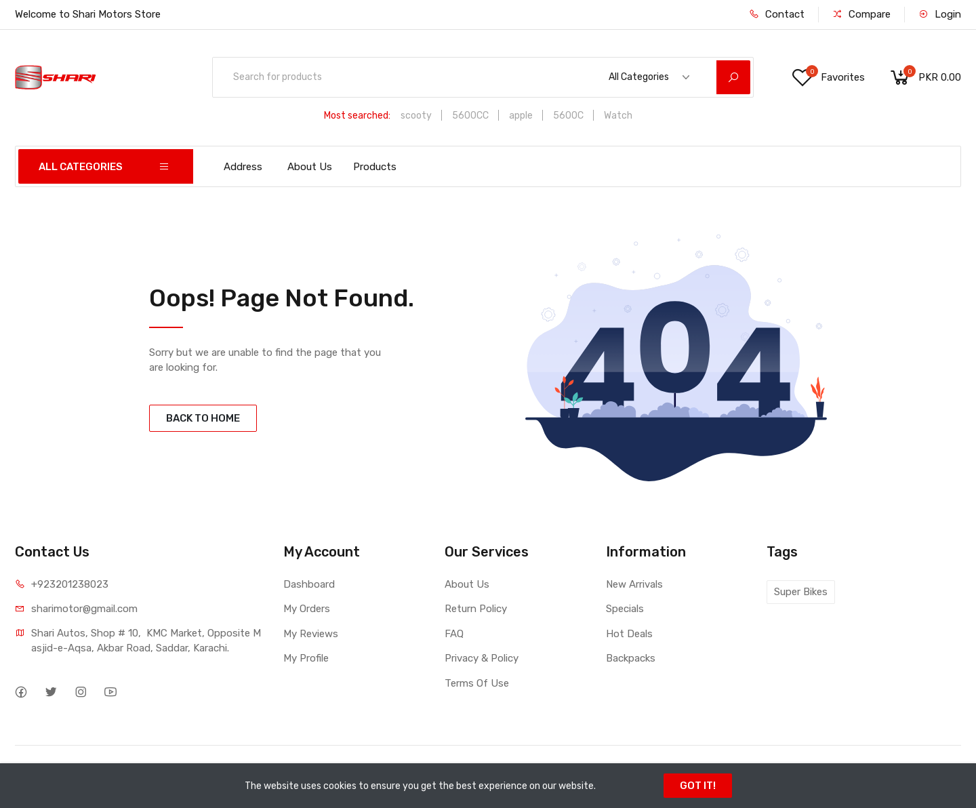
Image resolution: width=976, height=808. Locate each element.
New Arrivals (634, 584)
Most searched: (357, 115)
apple (521, 115)
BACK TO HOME (203, 418)
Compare (861, 14)
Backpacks (630, 658)
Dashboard (309, 584)
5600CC (470, 115)
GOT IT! (698, 786)
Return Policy (476, 609)
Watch (618, 115)
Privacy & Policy (481, 658)
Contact (777, 14)
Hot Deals (629, 634)
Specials (625, 609)
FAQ (454, 634)
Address (243, 167)
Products (374, 167)
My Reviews (310, 634)
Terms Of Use (477, 683)
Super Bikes (801, 592)
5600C (568, 115)
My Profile (306, 658)
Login (939, 14)
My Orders (306, 609)
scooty (416, 115)
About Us (309, 167)
